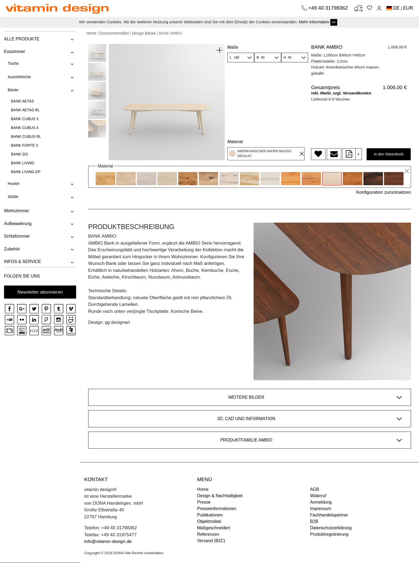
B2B (314, 521)
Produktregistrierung (329, 534)
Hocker (14, 183)
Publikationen (210, 515)
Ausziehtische (19, 77)
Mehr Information (314, 22)
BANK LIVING (22, 163)
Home (91, 33)
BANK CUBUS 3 (24, 119)
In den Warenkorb (389, 154)
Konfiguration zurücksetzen (383, 192)
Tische (13, 63)
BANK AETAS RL (25, 110)
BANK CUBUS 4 (24, 127)
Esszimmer (14, 51)
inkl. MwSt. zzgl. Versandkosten (341, 93)
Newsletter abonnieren (40, 292)
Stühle (13, 197)
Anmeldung (321, 502)
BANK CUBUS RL (26, 136)
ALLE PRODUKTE (21, 39)
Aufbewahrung (18, 223)
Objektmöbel (209, 521)
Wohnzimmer (16, 210)
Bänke (13, 90)
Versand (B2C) (211, 540)
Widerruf (318, 495)
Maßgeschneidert (213, 528)
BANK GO (19, 154)
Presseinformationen (216, 508)
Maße (232, 47)
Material (235, 141)
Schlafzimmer (17, 236)
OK (334, 22)
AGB (314, 489)
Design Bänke (144, 33)
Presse (204, 502)
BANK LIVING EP (25, 172)
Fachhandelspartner (329, 515)
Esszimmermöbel (114, 33)
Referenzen (208, 534)
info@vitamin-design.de (108, 541)
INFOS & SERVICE (22, 261)
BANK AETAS (22, 101)
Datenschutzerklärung (331, 528)
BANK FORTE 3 (24, 145)
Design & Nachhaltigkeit (220, 495)
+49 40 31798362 (328, 8)
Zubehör (12, 249)
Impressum (320, 508)
